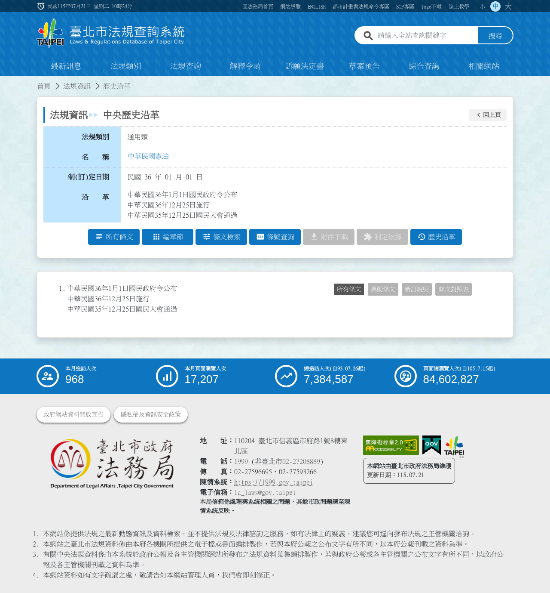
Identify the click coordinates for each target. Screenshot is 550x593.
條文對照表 (454, 289)
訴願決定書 (304, 66)
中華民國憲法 (148, 156)
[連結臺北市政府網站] (454, 446)
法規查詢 (185, 66)
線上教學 (459, 6)
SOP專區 (405, 6)
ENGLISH (317, 6)
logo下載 (431, 6)
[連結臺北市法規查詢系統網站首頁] (111, 33)
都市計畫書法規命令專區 (361, 6)
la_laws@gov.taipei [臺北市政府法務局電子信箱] (265, 492)
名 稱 (95, 157)
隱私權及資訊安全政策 (151, 414)
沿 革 (95, 197)
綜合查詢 (424, 66)
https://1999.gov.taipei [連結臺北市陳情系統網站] (273, 482)
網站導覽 (290, 6)
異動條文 (383, 289)
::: (42, 6)
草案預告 (364, 66)
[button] (488, 115)
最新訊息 (66, 66)
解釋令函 (245, 66)
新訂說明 (417, 289)
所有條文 (349, 289)
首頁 (44, 86)
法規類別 (125, 66)
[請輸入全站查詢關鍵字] (426, 36)
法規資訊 (77, 86)
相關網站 (483, 66)
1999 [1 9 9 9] (241, 461)
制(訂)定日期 (88, 176)
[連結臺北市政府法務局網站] (112, 463)
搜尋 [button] (495, 35)
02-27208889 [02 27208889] (301, 461)
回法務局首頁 (257, 6)
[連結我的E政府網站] (431, 445)
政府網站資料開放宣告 (73, 414)
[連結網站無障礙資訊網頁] (391, 445)
